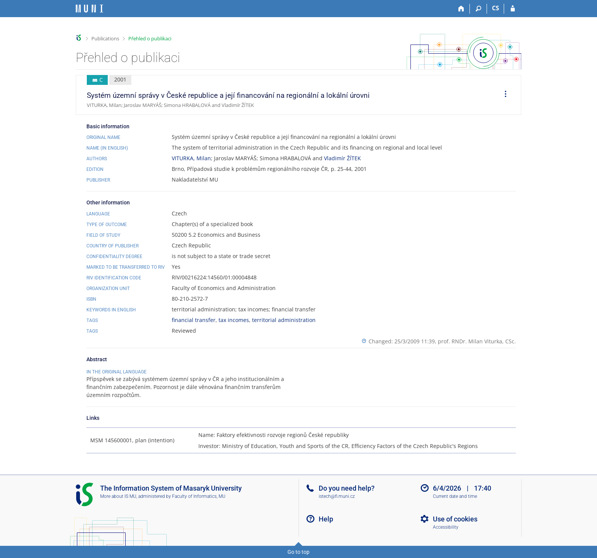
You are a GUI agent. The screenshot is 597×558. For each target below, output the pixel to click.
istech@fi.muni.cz (337, 496)
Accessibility (445, 527)
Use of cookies (455, 519)
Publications (105, 38)
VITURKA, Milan (191, 158)
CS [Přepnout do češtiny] (495, 8)
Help (326, 519)
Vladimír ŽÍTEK (342, 158)
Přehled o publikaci (149, 38)
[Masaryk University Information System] (89, 8)
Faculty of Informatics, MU (198, 496)
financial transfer (193, 320)
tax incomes (234, 320)
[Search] (478, 9)
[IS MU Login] (512, 9)
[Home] (461, 9)
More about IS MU (118, 496)
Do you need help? (347, 488)
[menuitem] (503, 95)
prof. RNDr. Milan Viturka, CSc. (477, 341)
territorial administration (284, 320)
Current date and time (455, 496)
